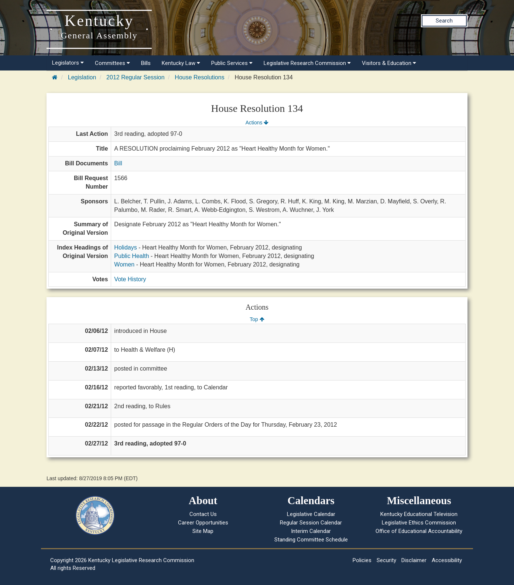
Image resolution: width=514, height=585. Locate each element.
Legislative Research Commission (307, 63)
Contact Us (203, 514)
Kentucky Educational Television (419, 514)
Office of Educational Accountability (419, 531)
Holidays (125, 247)
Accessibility (447, 560)
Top (257, 319)
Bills (146, 63)
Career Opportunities (203, 522)
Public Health (131, 256)
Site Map (202, 531)
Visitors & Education (389, 63)
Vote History (130, 279)
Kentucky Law (181, 63)
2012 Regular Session (135, 77)
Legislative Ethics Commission (419, 522)
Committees (112, 63)
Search (444, 20)
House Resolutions (199, 77)
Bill (118, 163)
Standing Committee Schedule (311, 539)
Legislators (68, 62)
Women (124, 264)
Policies (362, 560)
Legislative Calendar (311, 514)
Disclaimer (413, 560)
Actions (257, 122)
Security (386, 560)
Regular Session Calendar (311, 522)
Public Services (232, 63)
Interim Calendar (311, 531)
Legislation (82, 77)
